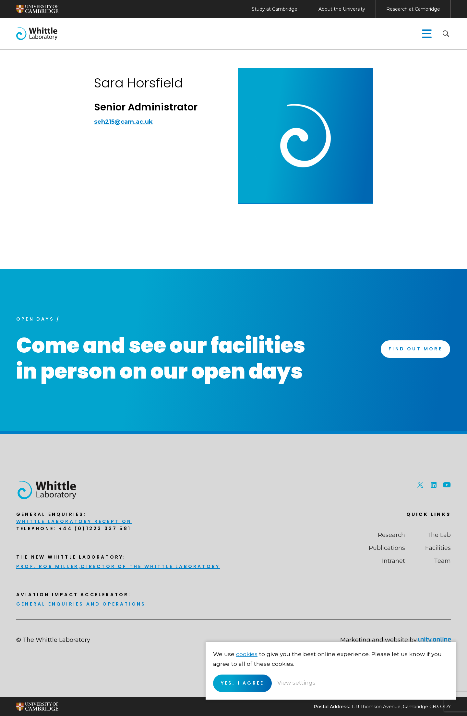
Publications (387, 547)
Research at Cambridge (413, 9)
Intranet (393, 560)
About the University (341, 9)
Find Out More (414, 350)
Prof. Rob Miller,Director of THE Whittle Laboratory (118, 566)
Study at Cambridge (274, 9)
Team (442, 560)
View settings (414, 682)
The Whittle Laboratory (36, 34)
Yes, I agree (358, 682)
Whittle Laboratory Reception (74, 521)
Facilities (438, 547)
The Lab (439, 535)
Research (391, 535)
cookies (363, 643)
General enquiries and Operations (81, 604)
